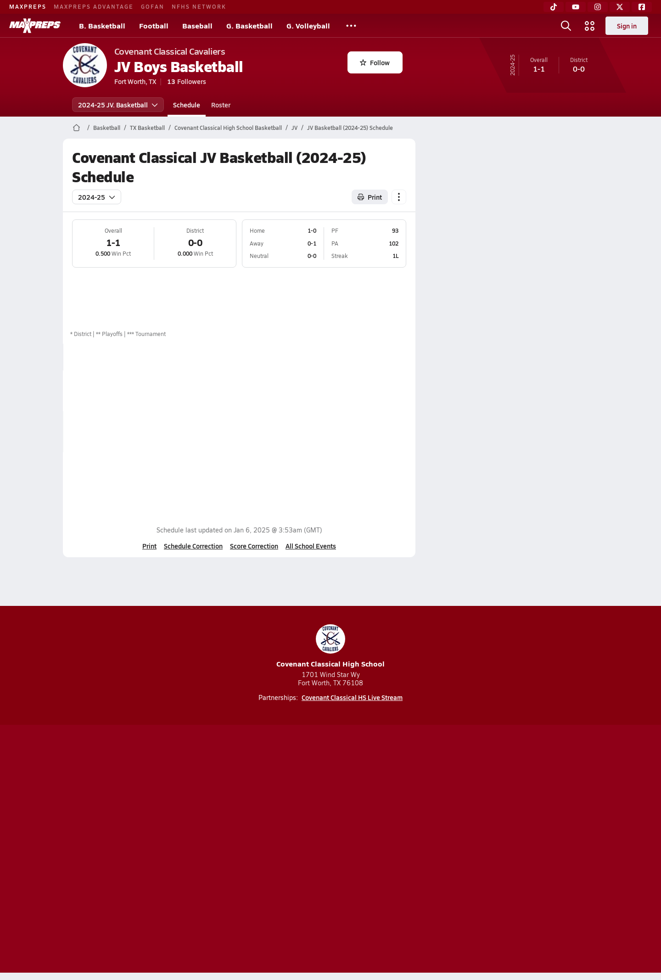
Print (149, 546)
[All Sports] (351, 26)
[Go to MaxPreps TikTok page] (264, 814)
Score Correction (254, 546)
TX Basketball (147, 127)
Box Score (365, 390)
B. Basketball (102, 25)
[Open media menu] (590, 26)
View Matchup (371, 431)
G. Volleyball (308, 25)
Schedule (186, 104)
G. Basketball (249, 25)
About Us (129, 850)
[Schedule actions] (399, 197)
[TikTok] (553, 7)
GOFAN (152, 6)
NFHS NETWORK (199, 6)
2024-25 (96, 197)
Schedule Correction (193, 546)
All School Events (311, 546)
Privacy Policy (272, 850)
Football (153, 25)
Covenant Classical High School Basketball (228, 127)
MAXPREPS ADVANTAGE (94, 6)
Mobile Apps (175, 850)
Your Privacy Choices (464, 850)
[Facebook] (642, 7)
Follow (375, 62)
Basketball (106, 127)
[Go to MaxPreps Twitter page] (363, 814)
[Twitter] (620, 7)
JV (294, 127)
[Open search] (566, 26)
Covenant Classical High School (330, 646)
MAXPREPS (27, 6)
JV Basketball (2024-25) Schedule (350, 127)
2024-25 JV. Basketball (118, 104)
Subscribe (222, 850)
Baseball (197, 25)
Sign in (627, 25)
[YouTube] (576, 7)
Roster (220, 104)
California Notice (389, 850)
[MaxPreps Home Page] (76, 127)
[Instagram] (598, 7)
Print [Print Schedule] (370, 197)
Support (528, 850)
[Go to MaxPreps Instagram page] (330, 814)
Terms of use (327, 850)
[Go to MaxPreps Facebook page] (396, 814)
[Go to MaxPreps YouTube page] (297, 814)
